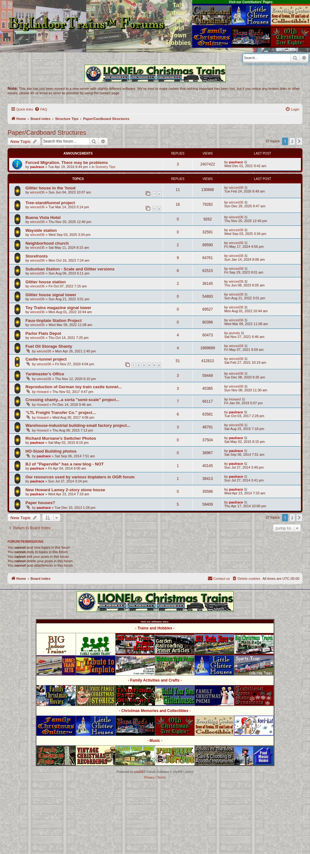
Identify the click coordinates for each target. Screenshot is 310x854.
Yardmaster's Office (44, 374)
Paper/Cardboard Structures (47, 132)
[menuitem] (41, 109)
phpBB (139, 772)
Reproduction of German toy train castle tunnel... (73, 386)
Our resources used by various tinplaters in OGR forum (79, 477)
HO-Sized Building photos (51, 451)
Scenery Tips (105, 167)
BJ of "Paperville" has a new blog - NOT (64, 464)
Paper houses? (40, 502)
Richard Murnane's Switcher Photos (60, 438)
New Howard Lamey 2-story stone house (65, 489)
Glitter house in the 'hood (50, 188)
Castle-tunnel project (46, 359)
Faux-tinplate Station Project (53, 320)
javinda (234, 333)
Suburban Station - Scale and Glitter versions (70, 269)
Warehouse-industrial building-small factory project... (77, 425)
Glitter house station (45, 282)
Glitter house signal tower (50, 294)
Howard (43, 392)
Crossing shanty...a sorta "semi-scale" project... (72, 399)
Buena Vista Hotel (43, 217)
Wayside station (41, 230)
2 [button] (292, 141)
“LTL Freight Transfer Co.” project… (60, 412)
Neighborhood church (47, 243)
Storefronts (36, 256)
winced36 (37, 192)
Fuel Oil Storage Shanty (48, 346)
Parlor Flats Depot (43, 333)
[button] (299, 141)
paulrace (37, 167)
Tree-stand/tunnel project (50, 202)
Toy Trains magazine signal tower (58, 307)
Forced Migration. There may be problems (66, 162)
